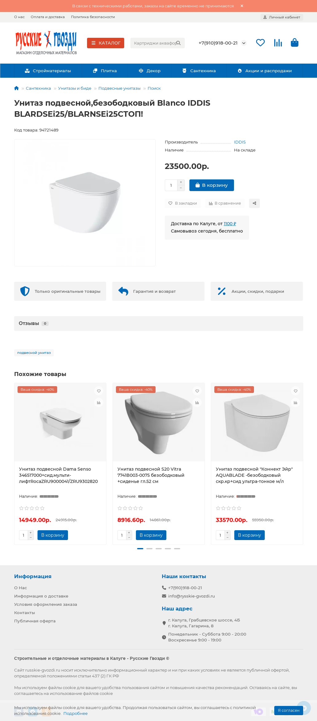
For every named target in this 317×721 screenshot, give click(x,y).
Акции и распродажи (264, 71)
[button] (140, 549)
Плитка (105, 71)
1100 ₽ (230, 224)
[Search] (157, 43)
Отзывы (34, 324)
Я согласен (288, 710)
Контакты (24, 612)
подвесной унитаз (34, 353)
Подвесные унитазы (119, 88)
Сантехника (199, 71)
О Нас (20, 587)
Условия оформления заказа (45, 604)
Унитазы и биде (74, 88)
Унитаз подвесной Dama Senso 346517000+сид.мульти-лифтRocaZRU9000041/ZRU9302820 (58, 476)
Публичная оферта (35, 620)
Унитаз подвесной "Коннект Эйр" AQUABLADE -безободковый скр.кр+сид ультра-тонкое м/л (254, 476)
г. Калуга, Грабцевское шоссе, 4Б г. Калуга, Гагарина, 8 (204, 622)
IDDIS (240, 142)
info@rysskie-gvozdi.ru (191, 596)
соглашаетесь (28, 693)
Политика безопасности (93, 17)
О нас (19, 17)
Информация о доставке (41, 596)
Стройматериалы (48, 71)
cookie (69, 687)
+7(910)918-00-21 (218, 43)
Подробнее (75, 713)
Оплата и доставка (48, 17)
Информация (33, 576)
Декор (149, 71)
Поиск (154, 88)
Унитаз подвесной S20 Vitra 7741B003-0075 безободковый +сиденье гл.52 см (150, 476)
